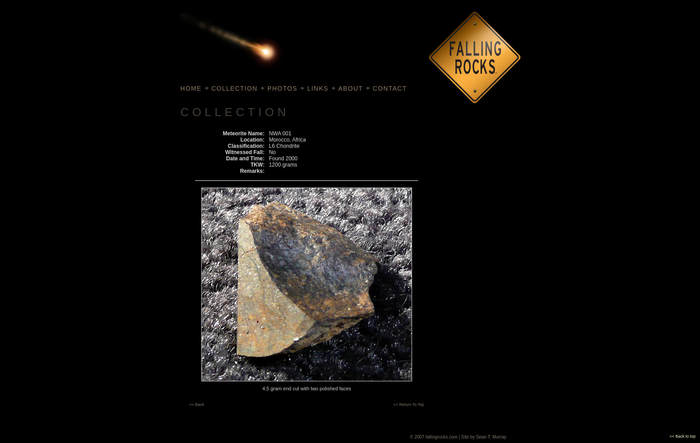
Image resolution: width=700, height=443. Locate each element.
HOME (191, 88)
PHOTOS (282, 88)
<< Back (196, 404)
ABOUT (350, 88)
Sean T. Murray (491, 437)
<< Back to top (683, 436)
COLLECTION (235, 88)
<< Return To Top (408, 404)
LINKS (317, 88)
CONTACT (390, 88)
